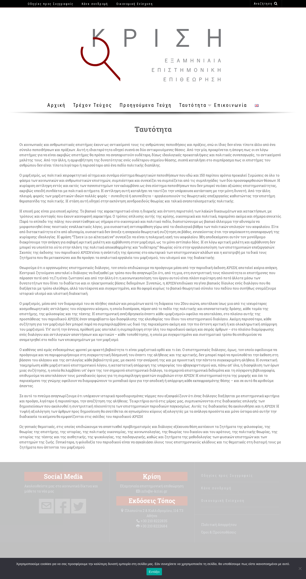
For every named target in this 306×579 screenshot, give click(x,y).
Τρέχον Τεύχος (92, 105)
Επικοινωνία (230, 105)
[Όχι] (299, 568)
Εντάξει (154, 572)
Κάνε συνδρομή (216, 488)
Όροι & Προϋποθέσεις (218, 532)
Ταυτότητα (193, 105)
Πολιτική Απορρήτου (219, 524)
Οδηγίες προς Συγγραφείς (227, 476)
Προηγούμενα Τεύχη (146, 105)
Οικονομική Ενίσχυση (222, 501)
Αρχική (56, 105)
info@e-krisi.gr (153, 491)
